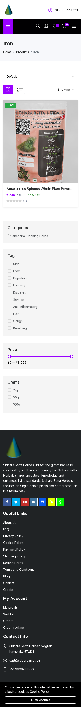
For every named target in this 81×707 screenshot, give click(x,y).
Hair (16, 314)
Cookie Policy (40, 691)
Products (22, 52)
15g (15, 390)
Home (7, 52)
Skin (16, 264)
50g (16, 397)
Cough (18, 321)
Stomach (19, 299)
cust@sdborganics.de (24, 660)
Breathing (20, 328)
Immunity (19, 285)
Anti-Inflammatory (25, 307)
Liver (16, 271)
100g (16, 404)
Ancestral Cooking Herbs (28, 235)
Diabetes (19, 292)
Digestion (20, 278)
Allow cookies (40, 700)
